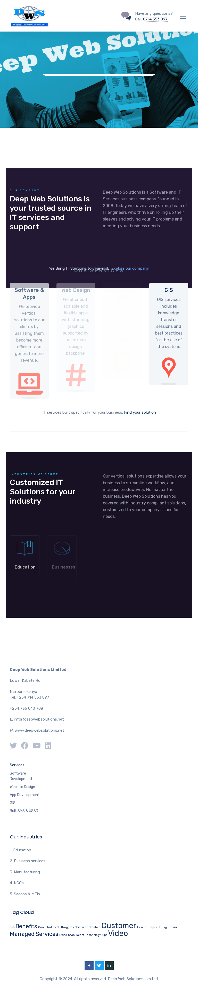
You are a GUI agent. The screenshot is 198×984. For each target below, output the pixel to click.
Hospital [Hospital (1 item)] (152, 927)
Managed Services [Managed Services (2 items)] (34, 934)
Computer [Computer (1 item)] (81, 927)
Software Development (21, 776)
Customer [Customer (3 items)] (118, 925)
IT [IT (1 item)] (160, 927)
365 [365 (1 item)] (12, 927)
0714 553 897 (155, 19)
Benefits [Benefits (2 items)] (26, 926)
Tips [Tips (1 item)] (104, 935)
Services (17, 765)
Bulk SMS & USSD (24, 811)
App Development (25, 795)
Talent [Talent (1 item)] (80, 935)
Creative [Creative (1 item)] (94, 927)
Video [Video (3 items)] (118, 933)
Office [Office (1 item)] (63, 935)
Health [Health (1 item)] (141, 927)
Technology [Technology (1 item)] (93, 935)
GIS (12, 803)
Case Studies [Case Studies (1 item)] (47, 927)
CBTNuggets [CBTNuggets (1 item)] (65, 927)
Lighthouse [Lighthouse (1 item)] (170, 927)
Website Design (22, 787)
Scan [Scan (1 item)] (71, 935)
